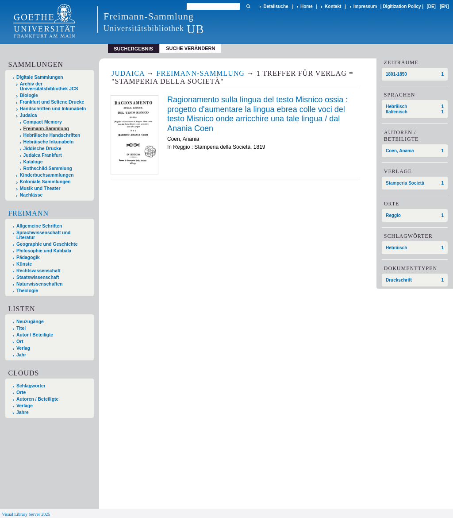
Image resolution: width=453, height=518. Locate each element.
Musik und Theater (40, 188)
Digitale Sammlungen (39, 77)
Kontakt (333, 6)
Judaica (28, 115)
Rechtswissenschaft (38, 270)
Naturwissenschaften (39, 284)
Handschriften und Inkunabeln (53, 108)
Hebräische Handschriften (52, 135)
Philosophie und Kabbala (43, 250)
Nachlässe (31, 195)
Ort (19, 341)
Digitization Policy (402, 6)
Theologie (27, 290)
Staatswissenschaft (37, 277)
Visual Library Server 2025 (26, 514)
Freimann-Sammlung (46, 128)
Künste (24, 264)
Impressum (365, 6)
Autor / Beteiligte (34, 334)
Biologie (29, 95)
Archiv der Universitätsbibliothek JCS (49, 86)
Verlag (23, 348)
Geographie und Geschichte (47, 244)
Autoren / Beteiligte (37, 399)
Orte (21, 392)
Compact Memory (42, 122)
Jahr (21, 354)
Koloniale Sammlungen (45, 181)
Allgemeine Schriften (39, 226)
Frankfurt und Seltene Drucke (52, 102)
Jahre (22, 412)
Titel (21, 328)
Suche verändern (190, 48)
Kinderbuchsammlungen (47, 175)
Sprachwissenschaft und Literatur (43, 235)
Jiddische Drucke (42, 148)
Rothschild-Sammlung (47, 168)
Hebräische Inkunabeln (48, 141)
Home (306, 6)
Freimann (28, 213)
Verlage (24, 405)
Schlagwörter (31, 385)
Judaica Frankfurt (42, 155)
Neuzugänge (30, 321)
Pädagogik (28, 257)
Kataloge (33, 161)
